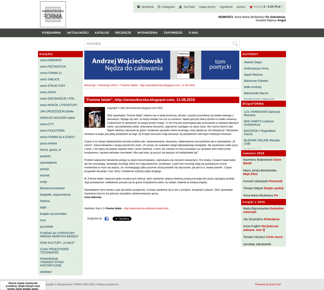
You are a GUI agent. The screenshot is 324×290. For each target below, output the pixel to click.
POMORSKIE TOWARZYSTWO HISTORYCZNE (52, 262)
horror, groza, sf (50, 149)
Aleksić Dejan (253, 62)
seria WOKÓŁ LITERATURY (58, 105)
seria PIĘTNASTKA (53, 66)
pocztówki (46, 226)
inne (43, 220)
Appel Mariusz (253, 74)
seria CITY (47, 124)
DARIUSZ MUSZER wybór (57, 117)
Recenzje (123, 32)
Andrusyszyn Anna (256, 68)
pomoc (241, 6)
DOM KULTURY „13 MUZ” (57, 242)
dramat (44, 175)
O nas (193, 32)
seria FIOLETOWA (52, 130)
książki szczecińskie (53, 213)
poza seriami (48, 143)
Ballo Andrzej (252, 87)
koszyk (258, 6)
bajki (43, 207)
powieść (45, 156)
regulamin (226, 6)
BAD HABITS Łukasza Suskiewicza (259, 123)
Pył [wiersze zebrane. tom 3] (260, 228)
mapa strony (207, 6)
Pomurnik (275, 181)
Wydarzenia (147, 32)
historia (45, 201)
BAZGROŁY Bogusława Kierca (260, 132)
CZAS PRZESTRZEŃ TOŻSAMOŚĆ (54, 250)
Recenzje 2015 (108, 85)
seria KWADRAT (51, 60)
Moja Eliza (250, 174)
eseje (43, 181)
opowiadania (48, 162)
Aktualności (78, 32)
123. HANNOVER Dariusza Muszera (262, 113)
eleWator (46, 271)
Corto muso (274, 237)
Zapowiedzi (173, 32)
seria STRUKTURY (53, 85)
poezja (44, 169)
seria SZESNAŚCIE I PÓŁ (57, 98)
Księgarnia (51, 32)
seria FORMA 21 (51, 73)
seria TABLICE (50, 79)
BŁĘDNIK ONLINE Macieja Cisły (262, 142)
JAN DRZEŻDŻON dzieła (57, 111)
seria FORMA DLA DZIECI (57, 137)
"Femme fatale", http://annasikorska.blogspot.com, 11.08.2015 (157, 85)
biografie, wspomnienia (55, 194)
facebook (148, 6)
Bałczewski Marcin (256, 93)
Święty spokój (274, 188)
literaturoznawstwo (52, 188)
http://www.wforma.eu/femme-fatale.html (146, 208)
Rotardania (271, 219)
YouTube (189, 6)
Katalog (102, 32)
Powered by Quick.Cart (268, 284)
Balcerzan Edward (256, 80)
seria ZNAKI (48, 92)
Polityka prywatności (107, 284)
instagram (168, 6)
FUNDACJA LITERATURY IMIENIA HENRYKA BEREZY (59, 234)
